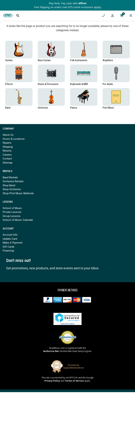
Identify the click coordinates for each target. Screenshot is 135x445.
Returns (7, 150)
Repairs (7, 142)
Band (7, 107)
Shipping (8, 146)
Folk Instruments (78, 60)
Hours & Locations (14, 138)
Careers (7, 154)
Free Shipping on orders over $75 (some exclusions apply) (67, 7)
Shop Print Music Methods (18, 193)
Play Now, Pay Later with (67, 3)
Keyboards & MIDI (79, 84)
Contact (7, 158)
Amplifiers (108, 60)
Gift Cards (8, 246)
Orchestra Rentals (13, 181)
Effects (9, 84)
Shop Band (9, 185)
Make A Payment (12, 242)
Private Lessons (12, 212)
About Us (8, 134)
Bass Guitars (44, 60)
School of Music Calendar (18, 220)
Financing (8, 250)
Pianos (73, 107)
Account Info (10, 234)
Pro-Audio (108, 84)
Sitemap (7, 162)
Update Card (10, 238)
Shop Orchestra (12, 189)
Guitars (9, 60)
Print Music (108, 107)
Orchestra (43, 107)
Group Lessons (11, 216)
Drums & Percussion (48, 84)
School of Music (12, 208)
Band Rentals (10, 177)
